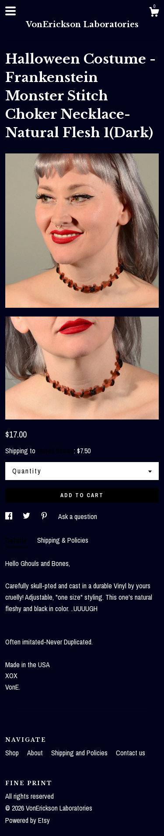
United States (55, 450)
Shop (13, 753)
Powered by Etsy (27, 820)
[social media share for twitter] (27, 516)
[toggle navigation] (10, 11)
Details (16, 540)
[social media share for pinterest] (45, 516)
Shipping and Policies (80, 753)
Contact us (130, 753)
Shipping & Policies (62, 540)
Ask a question (77, 516)
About (36, 753)
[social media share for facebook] (9, 516)
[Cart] (154, 13)
